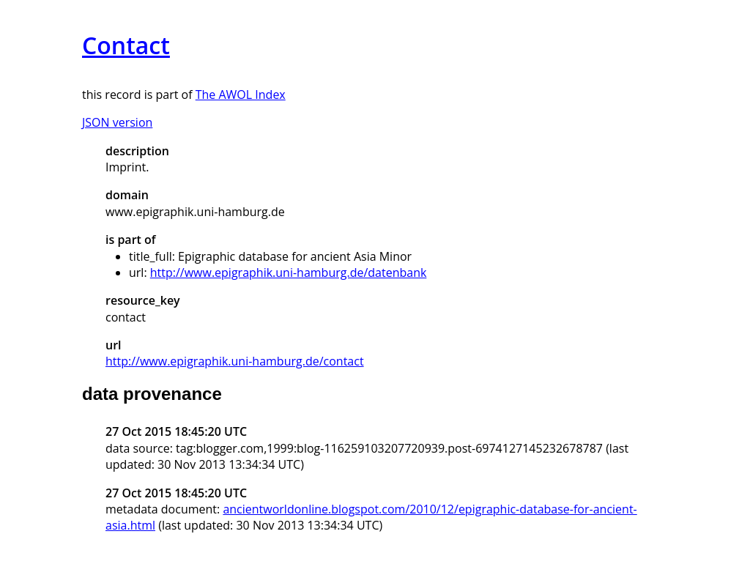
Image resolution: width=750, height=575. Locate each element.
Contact (126, 45)
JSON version (117, 122)
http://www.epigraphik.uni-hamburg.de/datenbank (288, 272)
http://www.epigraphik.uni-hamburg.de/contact (234, 361)
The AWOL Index (241, 94)
